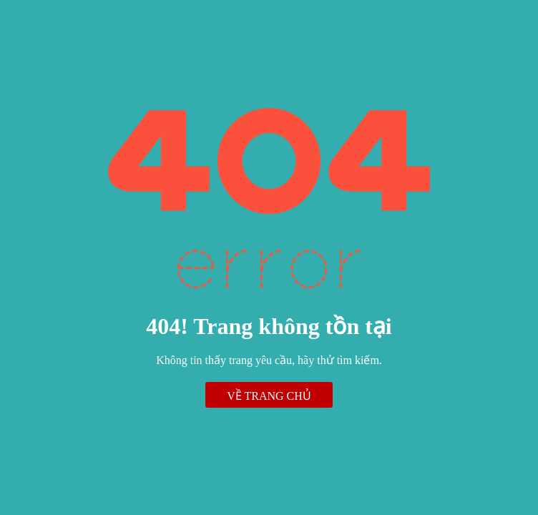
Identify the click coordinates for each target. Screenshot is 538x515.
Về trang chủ (269, 396)
